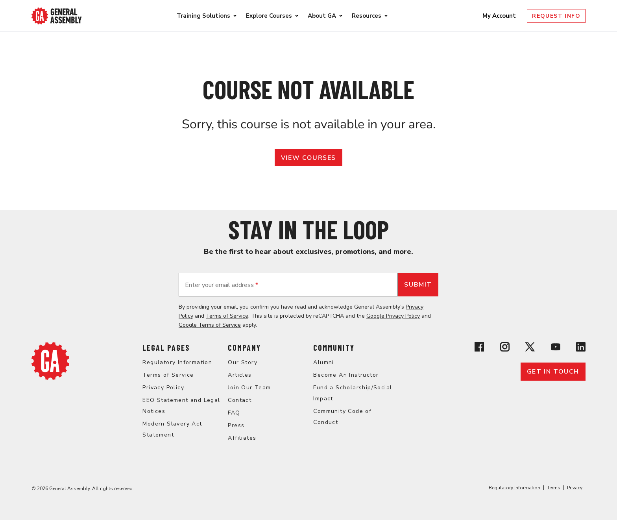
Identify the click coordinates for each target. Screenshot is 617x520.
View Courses (308, 158)
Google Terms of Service (210, 325)
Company (244, 347)
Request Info (556, 16)
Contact (239, 400)
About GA (322, 16)
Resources (366, 16)
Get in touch (553, 371)
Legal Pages (166, 347)
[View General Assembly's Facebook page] (479, 348)
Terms (553, 488)
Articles (239, 375)
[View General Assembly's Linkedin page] (581, 348)
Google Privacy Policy (393, 316)
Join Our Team (249, 387)
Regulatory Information (177, 362)
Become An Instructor (346, 375)
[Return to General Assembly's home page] (50, 378)
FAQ (234, 412)
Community (334, 347)
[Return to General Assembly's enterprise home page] (56, 15)
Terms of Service (227, 316)
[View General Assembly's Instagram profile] (505, 348)
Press (236, 425)
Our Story (242, 362)
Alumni (323, 362)
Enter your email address (221, 285)
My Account (499, 16)
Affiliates (242, 438)
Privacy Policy (163, 387)
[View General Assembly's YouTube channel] (555, 348)
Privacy (574, 488)
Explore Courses (269, 16)
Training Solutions (203, 16)
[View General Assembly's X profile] (530, 348)
